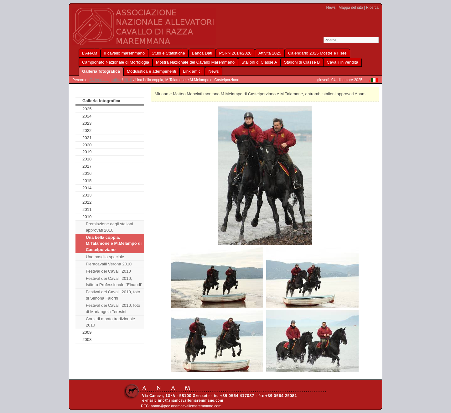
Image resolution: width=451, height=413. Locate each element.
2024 (87, 116)
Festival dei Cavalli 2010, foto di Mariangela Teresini (113, 308)
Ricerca (372, 7)
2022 (87, 130)
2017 (87, 166)
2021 (87, 137)
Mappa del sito (351, 7)
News (331, 7)
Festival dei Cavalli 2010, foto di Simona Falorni (113, 295)
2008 (87, 339)
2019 (87, 151)
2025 (87, 109)
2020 (87, 145)
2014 (87, 188)
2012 (87, 202)
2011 (87, 209)
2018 (87, 159)
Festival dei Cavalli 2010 (108, 271)
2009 (87, 332)
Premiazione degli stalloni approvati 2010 (109, 227)
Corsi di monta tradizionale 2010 (110, 321)
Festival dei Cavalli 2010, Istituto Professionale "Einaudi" (114, 281)
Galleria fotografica (105, 80)
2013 (87, 195)
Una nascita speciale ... (107, 256)
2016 (87, 173)
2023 (87, 123)
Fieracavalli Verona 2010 (109, 264)
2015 (87, 180)
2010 (128, 80)
